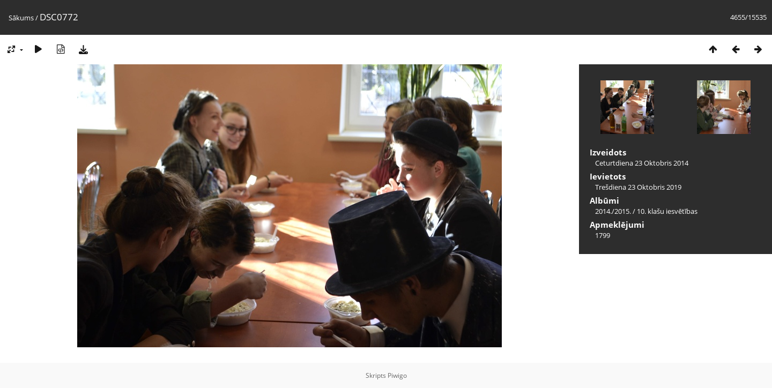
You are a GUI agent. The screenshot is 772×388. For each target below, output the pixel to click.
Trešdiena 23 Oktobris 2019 (638, 187)
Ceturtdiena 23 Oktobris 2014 (641, 163)
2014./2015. (613, 211)
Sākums (21, 18)
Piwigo (397, 375)
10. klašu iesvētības (667, 211)
